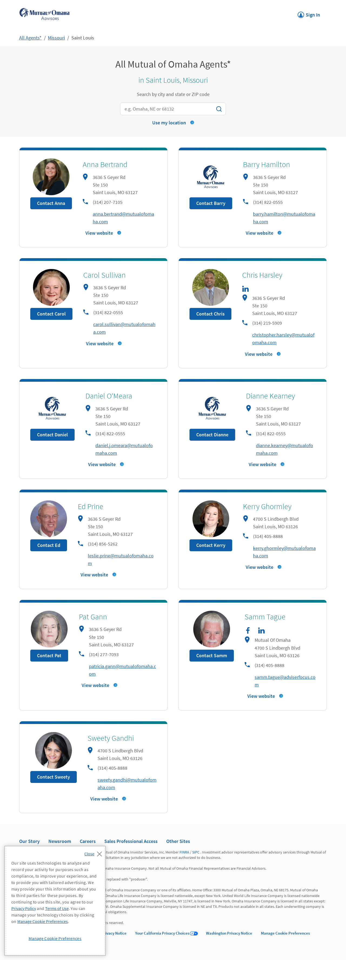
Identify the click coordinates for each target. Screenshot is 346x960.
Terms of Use (57, 908)
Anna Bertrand (105, 164)
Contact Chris (210, 314)
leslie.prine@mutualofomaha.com (121, 559)
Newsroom (59, 841)
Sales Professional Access (131, 841)
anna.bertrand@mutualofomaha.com (123, 218)
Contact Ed (48, 545)
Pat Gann (93, 617)
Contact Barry (210, 203)
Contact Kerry (210, 545)
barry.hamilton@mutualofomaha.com (284, 218)
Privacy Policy (23, 908)
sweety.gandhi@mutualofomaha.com (127, 783)
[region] (55, 901)
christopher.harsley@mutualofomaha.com (283, 339)
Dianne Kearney (270, 396)
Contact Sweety (53, 777)
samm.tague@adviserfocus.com (285, 681)
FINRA (184, 852)
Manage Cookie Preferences (285, 933)
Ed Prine (90, 506)
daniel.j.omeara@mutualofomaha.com (124, 449)
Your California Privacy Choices (162, 933)
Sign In (309, 13)
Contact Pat (49, 655)
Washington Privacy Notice (229, 933)
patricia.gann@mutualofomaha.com (122, 670)
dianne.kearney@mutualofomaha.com (284, 449)
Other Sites (178, 841)
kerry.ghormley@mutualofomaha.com (284, 552)
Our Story (29, 841)
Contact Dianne (212, 434)
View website (99, 233)
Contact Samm (211, 655)
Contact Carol (51, 314)
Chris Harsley (262, 275)
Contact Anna (51, 203)
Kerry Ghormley (267, 506)
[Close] (94, 852)
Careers (88, 841)
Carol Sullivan (104, 275)
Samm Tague (265, 617)
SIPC (195, 852)
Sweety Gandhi (111, 738)
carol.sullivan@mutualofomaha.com (124, 328)
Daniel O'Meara (108, 396)
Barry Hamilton (266, 164)
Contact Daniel (52, 434)
